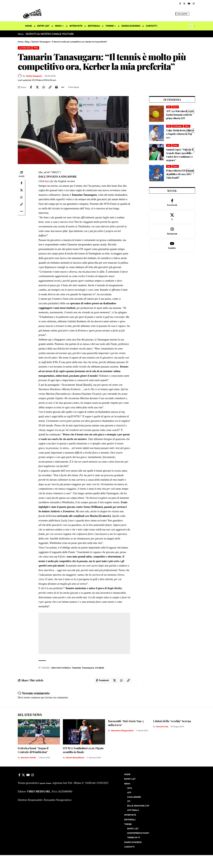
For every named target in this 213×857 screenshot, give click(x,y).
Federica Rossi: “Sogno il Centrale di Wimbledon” (33, 750)
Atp (168, 107)
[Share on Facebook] (31, 87)
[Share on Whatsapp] (44, 87)
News (175, 107)
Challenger (177, 126)
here (47, 181)
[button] (193, 13)
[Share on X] (37, 87)
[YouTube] (189, 3)
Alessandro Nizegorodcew (122, 730)
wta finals (99, 667)
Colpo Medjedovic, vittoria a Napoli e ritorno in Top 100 (180, 134)
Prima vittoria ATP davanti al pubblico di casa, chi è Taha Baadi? (180, 174)
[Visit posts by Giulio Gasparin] (20, 76)
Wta (36, 47)
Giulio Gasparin (34, 76)
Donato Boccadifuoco (75, 757)
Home (20, 41)
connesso (36, 697)
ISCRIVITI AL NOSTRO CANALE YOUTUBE (50, 33)
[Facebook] (180, 3)
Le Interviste (24, 47)
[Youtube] (172, 245)
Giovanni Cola (162, 726)
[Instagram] (193, 3)
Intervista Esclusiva (61, 667)
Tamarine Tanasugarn (83, 667)
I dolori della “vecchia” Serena (172, 721)
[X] (184, 3)
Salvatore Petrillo (28, 757)
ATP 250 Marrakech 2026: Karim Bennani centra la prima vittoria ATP (180, 115)
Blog (27, 41)
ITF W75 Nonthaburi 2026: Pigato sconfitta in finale (83, 750)
